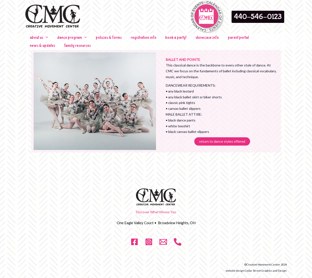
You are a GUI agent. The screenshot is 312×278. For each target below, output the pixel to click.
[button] (258, 17)
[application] (43, 39)
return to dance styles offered (222, 137)
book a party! (157, 39)
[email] (163, 237)
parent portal (212, 39)
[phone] (177, 237)
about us (37, 39)
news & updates (240, 39)
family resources (271, 39)
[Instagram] (149, 237)
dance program (66, 39)
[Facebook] (134, 237)
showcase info (185, 39)
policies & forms (99, 39)
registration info (129, 39)
